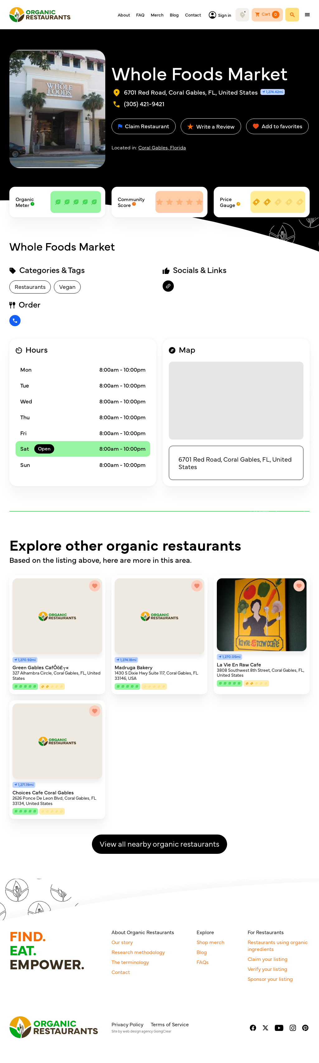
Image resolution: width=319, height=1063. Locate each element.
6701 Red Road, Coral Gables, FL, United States (235, 463)
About (124, 15)
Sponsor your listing (270, 978)
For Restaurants (266, 932)
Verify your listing (267, 968)
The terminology (130, 961)
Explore (205, 932)
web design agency (138, 1031)
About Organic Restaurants (143, 932)
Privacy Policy (127, 1024)
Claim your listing (268, 958)
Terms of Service (170, 1024)
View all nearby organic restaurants (159, 843)
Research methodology (138, 951)
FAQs (203, 961)
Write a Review (211, 126)
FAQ (140, 15)
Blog (174, 15)
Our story (122, 941)
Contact (193, 15)
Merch (157, 15)
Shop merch (210, 941)
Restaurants (30, 286)
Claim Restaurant (143, 126)
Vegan (67, 286)
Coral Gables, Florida (162, 147)
